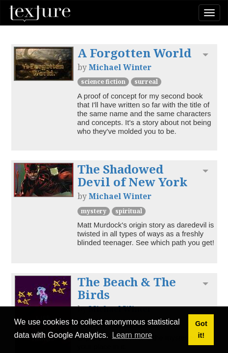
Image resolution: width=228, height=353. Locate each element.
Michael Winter (120, 67)
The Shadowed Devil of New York (132, 175)
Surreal (146, 81)
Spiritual (128, 211)
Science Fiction (103, 81)
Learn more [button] (132, 335)
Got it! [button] (201, 329)
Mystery (93, 211)
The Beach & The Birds (126, 288)
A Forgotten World (134, 53)
